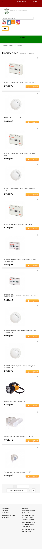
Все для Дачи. (26, 546)
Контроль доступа (28, 530)
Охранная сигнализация (28, 539)
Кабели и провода (28, 535)
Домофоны (25, 528)
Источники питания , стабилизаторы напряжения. (28, 532)
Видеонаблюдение (28, 525)
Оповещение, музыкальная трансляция (28, 537)
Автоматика (26, 542)
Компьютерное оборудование (28, 544)
